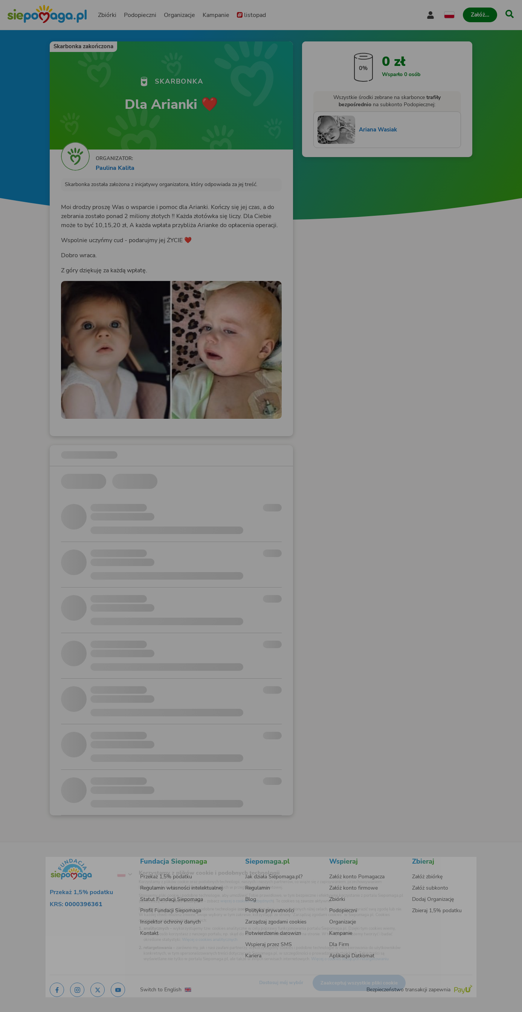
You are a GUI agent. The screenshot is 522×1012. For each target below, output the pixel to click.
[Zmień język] (96, 863)
